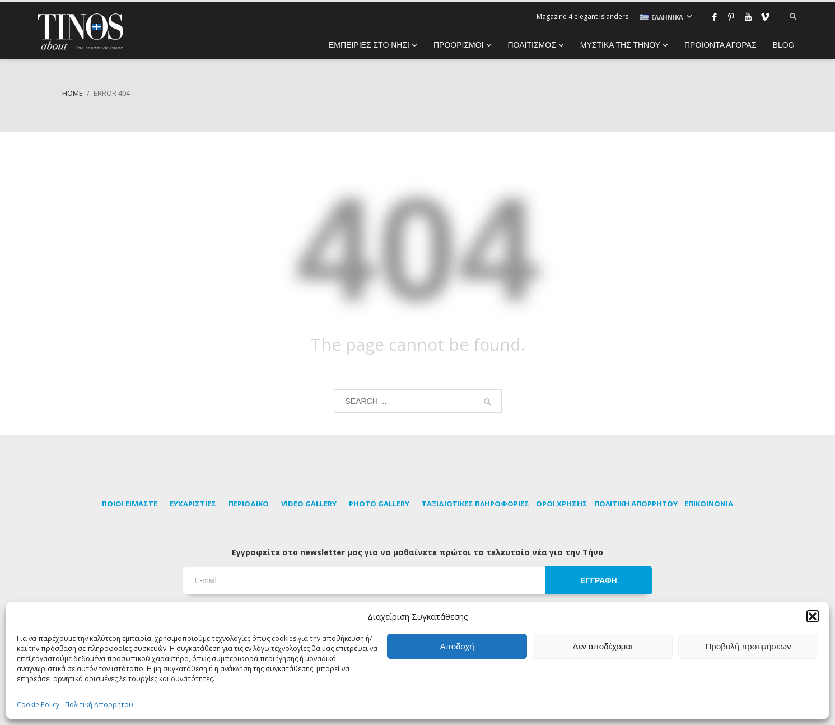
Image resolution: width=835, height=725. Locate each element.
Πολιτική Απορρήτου (99, 704)
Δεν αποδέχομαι (602, 646)
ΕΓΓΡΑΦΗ (598, 580)
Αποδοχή (457, 646)
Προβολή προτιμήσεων (748, 646)
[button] (812, 616)
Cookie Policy (38, 704)
